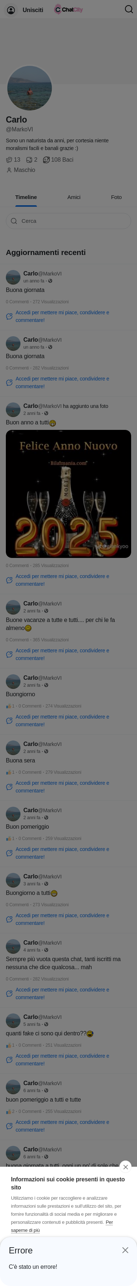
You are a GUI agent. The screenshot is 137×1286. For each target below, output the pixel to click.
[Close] (125, 1248)
